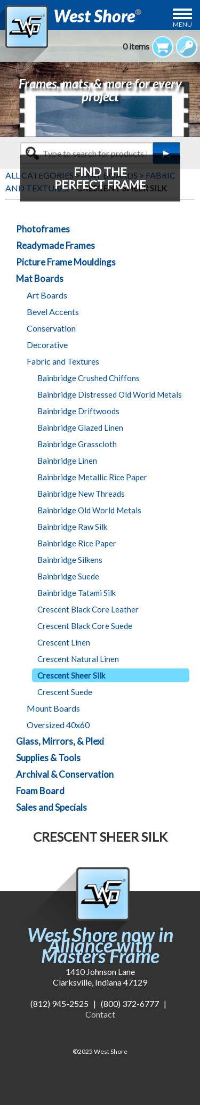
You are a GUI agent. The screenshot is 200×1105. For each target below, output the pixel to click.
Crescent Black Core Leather (88, 609)
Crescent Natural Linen (78, 659)
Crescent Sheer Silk (71, 675)
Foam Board (40, 790)
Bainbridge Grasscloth (77, 444)
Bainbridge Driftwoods (78, 411)
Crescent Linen (63, 642)
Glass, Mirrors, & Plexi (60, 741)
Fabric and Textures (63, 361)
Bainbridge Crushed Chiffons (88, 378)
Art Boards (47, 295)
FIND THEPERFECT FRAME (100, 177)
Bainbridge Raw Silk (72, 526)
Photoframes (43, 229)
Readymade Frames (55, 245)
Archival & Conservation (65, 774)
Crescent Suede (64, 692)
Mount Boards (53, 708)
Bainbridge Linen (67, 460)
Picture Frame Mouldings (66, 262)
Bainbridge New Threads (81, 493)
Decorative (47, 345)
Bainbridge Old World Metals (89, 510)
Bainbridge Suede (68, 576)
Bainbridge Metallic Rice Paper (92, 477)
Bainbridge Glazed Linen (80, 427)
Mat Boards (39, 278)
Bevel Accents (53, 312)
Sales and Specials (51, 807)
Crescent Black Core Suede (84, 626)
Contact (100, 1014)
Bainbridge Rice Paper (76, 543)
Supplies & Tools (48, 757)
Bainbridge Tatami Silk (76, 593)
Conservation (51, 328)
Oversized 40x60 (58, 725)
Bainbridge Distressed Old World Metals (109, 394)
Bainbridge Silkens (69, 559)
